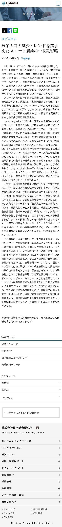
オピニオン (7, 351)
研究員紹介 (8, 475)
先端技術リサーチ (11, 364)
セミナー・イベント (13, 468)
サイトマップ (9, 509)
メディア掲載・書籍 (13, 495)
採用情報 (7, 481)
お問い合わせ (9, 502)
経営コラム (8, 454)
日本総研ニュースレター (14, 357)
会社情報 (7, 488)
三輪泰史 (25, 58)
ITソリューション (12, 447)
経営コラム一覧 (10, 344)
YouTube (7, 398)
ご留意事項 (8, 517)
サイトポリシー (10, 513)
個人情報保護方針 (40, 509)
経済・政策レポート (13, 461)
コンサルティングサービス (16, 441)
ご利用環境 (37, 513)
